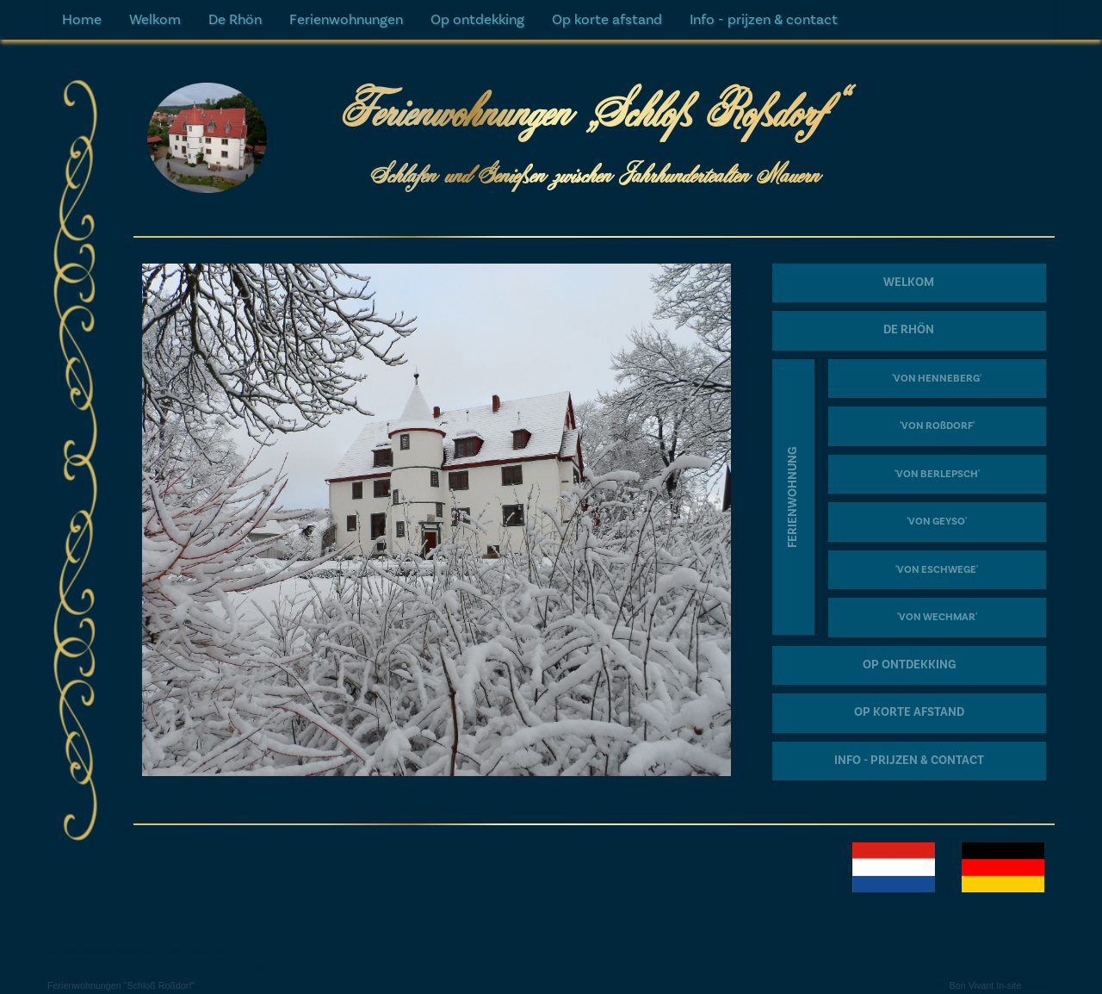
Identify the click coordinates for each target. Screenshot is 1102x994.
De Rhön (235, 19)
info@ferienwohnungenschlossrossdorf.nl (162, 968)
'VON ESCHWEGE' (936, 569)
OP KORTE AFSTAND (909, 712)
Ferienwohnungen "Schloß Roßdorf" (121, 985)
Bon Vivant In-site (986, 985)
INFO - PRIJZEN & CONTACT (909, 760)
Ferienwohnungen (346, 19)
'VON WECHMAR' (937, 617)
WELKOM (908, 282)
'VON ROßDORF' (937, 425)
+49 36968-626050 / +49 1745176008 (149, 951)
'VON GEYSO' (937, 521)
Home (82, 19)
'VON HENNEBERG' (936, 378)
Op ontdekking (477, 19)
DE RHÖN (908, 330)
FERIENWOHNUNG (793, 496)
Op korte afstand (607, 19)
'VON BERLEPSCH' (937, 474)
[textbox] (551, 483)
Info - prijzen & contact (764, 19)
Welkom (155, 19)
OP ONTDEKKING (909, 665)
